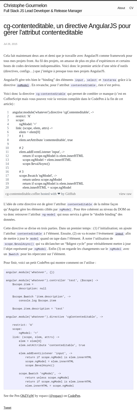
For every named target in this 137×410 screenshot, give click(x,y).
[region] (68, 150)
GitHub (70, 194)
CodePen (74, 396)
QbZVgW (27, 396)
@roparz (56, 396)
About (121, 8)
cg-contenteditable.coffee (23, 194)
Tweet (7, 407)
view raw (125, 194)
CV (131, 8)
